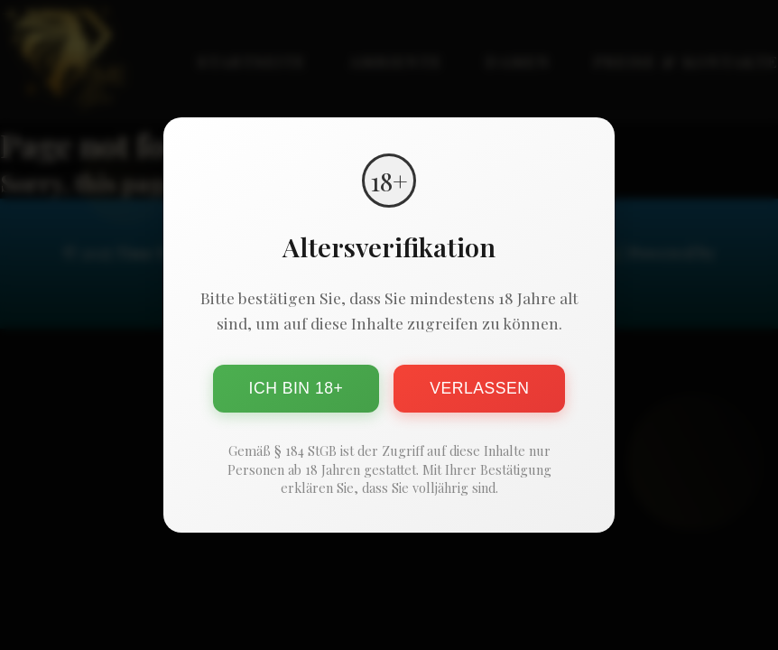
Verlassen (479, 388)
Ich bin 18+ (296, 388)
